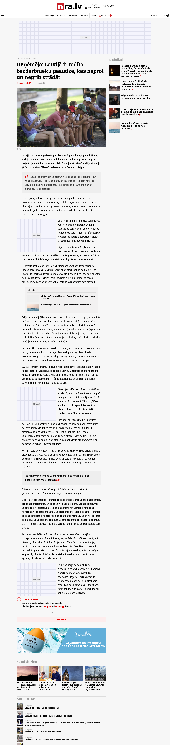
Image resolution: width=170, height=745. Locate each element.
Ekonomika (25, 58)
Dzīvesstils (60, 16)
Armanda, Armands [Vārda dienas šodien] (92, 7)
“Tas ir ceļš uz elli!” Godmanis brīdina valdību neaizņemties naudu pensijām (137, 112)
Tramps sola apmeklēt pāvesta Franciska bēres (48, 716)
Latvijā (34, 58)
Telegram (46, 606)
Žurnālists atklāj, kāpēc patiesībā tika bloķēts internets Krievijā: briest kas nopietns (137, 85)
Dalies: (52, 612)
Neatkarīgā (49, 16)
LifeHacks (84, 16)
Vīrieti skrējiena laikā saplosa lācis (43, 708)
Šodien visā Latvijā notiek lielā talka (44, 731)
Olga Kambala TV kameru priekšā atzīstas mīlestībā (135, 96)
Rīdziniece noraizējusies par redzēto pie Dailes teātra (51, 739)
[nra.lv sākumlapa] (69, 6)
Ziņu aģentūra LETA (24, 83)
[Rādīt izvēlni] (2, 15)
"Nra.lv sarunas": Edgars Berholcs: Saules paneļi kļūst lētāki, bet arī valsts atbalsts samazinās (62, 723)
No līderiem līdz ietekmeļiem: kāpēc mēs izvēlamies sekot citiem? (26, 686)
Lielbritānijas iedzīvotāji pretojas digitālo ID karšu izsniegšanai (72, 686)
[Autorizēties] (167, 15)
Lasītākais (116, 59)
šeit (58, 479)
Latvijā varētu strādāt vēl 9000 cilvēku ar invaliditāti (47, 686)
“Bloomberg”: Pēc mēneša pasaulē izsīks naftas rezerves (65, 305)
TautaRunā (72, 16)
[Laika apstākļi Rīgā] (108, 6)
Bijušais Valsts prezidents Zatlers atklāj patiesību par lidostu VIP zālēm (68, 297)
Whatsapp (60, 606)
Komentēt (61, 619)
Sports (93, 16)
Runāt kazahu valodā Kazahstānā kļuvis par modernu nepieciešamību (95, 686)
